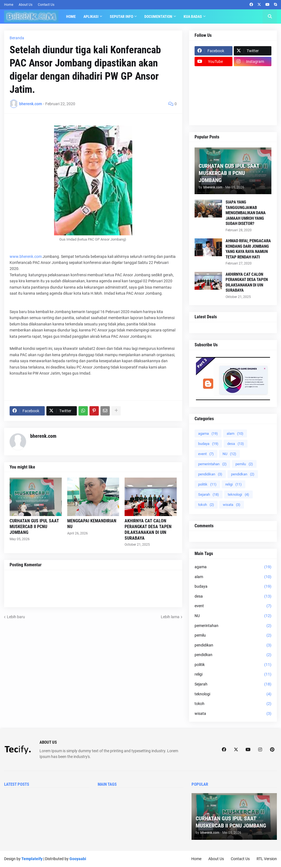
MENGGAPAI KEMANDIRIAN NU (91, 523)
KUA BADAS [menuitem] (193, 16)
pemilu (244, 464)
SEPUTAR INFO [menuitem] (121, 16)
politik (207, 484)
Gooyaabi (77, 859)
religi (233, 484)
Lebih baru (16, 617)
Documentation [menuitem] (158, 16)
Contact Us (46, 5)
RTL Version (267, 859)
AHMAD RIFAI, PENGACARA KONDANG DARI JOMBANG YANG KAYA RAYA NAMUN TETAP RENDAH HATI (248, 249)
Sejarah (208, 494)
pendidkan (242, 474)
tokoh (206, 505)
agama (208, 433)
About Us (25, 5)
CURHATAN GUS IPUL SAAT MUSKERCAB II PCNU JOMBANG (34, 526)
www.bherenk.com (26, 256)
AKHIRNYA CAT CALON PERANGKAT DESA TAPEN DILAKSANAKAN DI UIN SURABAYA (148, 529)
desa (235, 444)
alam (235, 433)
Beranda (17, 38)
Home (8, 5)
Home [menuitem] (71, 16)
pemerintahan (212, 464)
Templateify (32, 859)
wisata (231, 505)
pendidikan (210, 474)
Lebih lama (170, 617)
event (206, 454)
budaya (208, 444)
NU (229, 454)
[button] (270, 16)
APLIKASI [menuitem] (91, 16)
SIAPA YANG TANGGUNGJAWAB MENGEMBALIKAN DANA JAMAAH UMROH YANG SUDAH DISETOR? (246, 213)
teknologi (238, 494)
